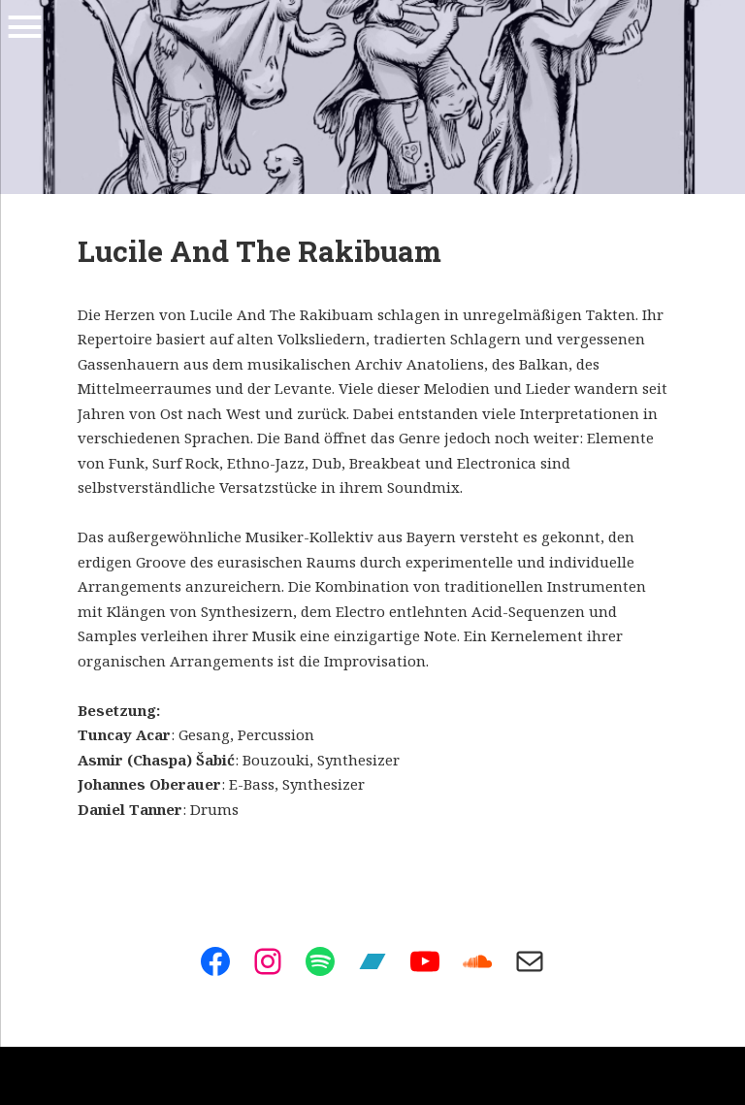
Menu (24, 27)
